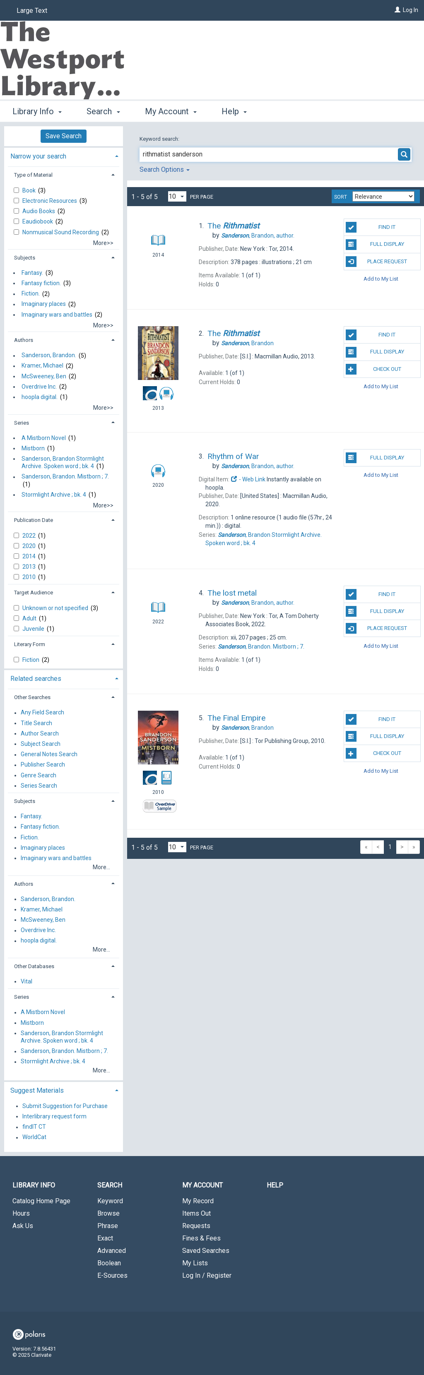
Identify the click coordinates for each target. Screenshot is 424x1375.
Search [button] (103, 111)
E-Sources (112, 1275)
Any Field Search (42, 712)
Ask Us (22, 1226)
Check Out (373, 369)
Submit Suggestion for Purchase (65, 1106)
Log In (410, 10)
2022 (29, 535)
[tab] (63, 155)
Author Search (40, 733)
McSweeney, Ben (44, 376)
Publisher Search (43, 765)
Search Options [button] (165, 169)
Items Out (196, 1213)
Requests (196, 1226)
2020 (29, 546)
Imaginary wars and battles (57, 314)
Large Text (32, 10)
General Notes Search (49, 754)
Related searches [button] (35, 679)
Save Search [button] (64, 136)
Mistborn (33, 448)
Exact (105, 1238)
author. (257, 235)
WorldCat (34, 1137)
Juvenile (34, 628)
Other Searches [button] (32, 697)
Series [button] (21, 423)
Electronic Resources (50, 200)
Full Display (375, 244)
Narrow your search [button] (38, 156)
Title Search (36, 723)
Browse (108, 1213)
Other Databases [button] (34, 966)
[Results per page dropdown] (177, 196)
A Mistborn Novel (44, 438)
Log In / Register (206, 1275)
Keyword (110, 1201)
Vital (26, 981)
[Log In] (397, 10)
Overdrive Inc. (39, 386)
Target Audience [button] (33, 592)
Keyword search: (160, 139)
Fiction (31, 659)
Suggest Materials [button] (37, 1090)
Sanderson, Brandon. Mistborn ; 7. (65, 477)
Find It (370, 227)
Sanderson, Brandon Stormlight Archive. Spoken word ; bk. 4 (63, 462)
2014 (29, 556)
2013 (29, 566)
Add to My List (381, 279)
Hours (21, 1213)
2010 (29, 577)
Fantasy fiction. (41, 283)
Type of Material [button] (33, 175)
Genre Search (38, 775)
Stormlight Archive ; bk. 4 (54, 494)
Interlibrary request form (54, 1116)
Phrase (107, 1226)
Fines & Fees (201, 1238)
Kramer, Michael (42, 366)
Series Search (39, 785)
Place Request (376, 261)
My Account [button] (171, 111)
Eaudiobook (38, 221)
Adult (30, 618)
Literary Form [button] (29, 644)
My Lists (195, 1263)
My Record (198, 1201)
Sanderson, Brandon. (49, 355)
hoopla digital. (40, 397)
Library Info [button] (37, 111)
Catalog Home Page (41, 1201)
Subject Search (40, 743)
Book (29, 190)
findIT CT (34, 1127)
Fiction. (31, 294)
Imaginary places (44, 304)
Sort (340, 197)
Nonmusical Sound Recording (61, 232)
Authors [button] (23, 340)
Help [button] (234, 111)
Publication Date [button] (33, 520)
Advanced (111, 1251)
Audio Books (39, 211)
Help (275, 1185)
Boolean (109, 1263)
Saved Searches (205, 1251)
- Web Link (248, 479)
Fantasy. (32, 272)
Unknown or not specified (55, 608)
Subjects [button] (24, 258)
